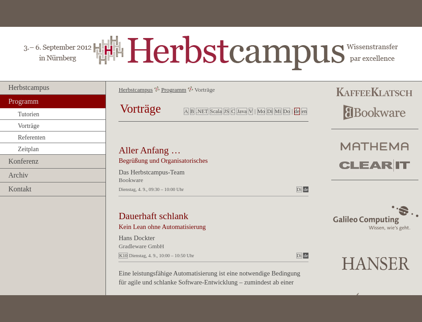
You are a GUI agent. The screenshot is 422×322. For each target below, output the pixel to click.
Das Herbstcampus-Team (151, 172)
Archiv (18, 175)
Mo (261, 111)
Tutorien (28, 114)
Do (286, 111)
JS (226, 111)
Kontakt (20, 189)
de (297, 111)
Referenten (31, 137)
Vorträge (28, 126)
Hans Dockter (136, 238)
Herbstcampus (29, 87)
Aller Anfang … (149, 150)
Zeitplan (28, 149)
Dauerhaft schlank (153, 216)
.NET (202, 111)
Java (241, 111)
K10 (123, 255)
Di (269, 111)
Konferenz (23, 161)
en (304, 111)
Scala (216, 111)
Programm (23, 101)
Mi (277, 111)
